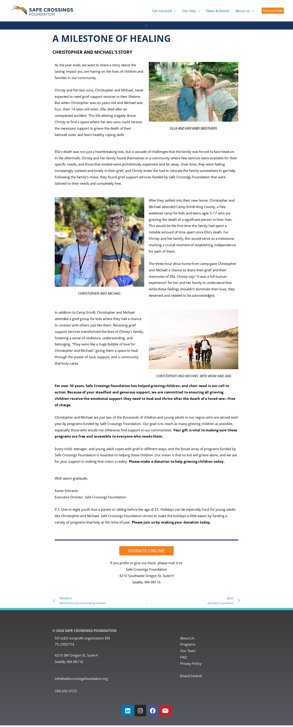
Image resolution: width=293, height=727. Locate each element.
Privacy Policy (191, 665)
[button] (179, 11)
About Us (187, 639)
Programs (187, 646)
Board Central (191, 677)
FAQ (183, 658)
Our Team (188, 652)
